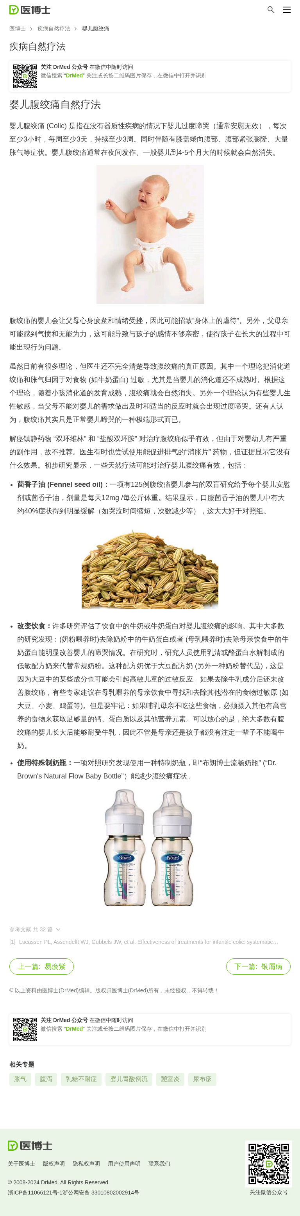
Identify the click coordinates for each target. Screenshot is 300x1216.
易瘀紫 (42, 966)
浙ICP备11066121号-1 (35, 1192)
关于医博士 (21, 1163)
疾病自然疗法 (54, 28)
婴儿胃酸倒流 (129, 1079)
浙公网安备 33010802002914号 (100, 1192)
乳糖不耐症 (81, 1079)
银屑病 (258, 966)
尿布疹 (202, 1079)
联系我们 (159, 1163)
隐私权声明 (86, 1163)
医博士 (17, 28)
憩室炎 (170, 1079)
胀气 (20, 1079)
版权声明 (54, 1163)
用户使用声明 (124, 1163)
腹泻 (46, 1079)
